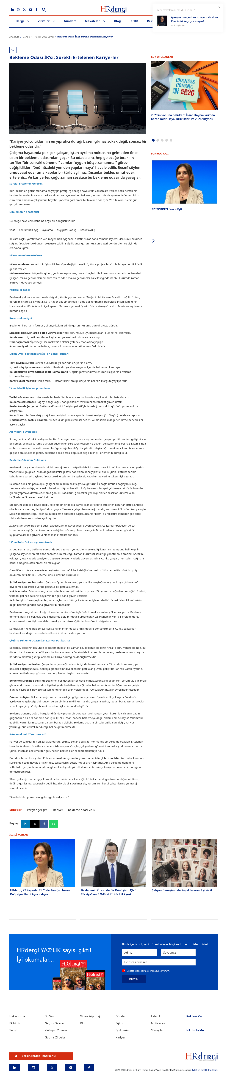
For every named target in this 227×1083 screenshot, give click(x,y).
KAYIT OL (134, 979)
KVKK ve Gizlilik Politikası (205, 1070)
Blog (117, 21)
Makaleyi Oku (177, 25)
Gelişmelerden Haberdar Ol (35, 1056)
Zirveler (44, 21)
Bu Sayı (50, 1016)
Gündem (70, 21)
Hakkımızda (17, 1016)
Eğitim (120, 1023)
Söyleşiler (157, 1030)
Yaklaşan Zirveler (56, 1030)
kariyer (58, 810)
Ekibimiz (14, 1023)
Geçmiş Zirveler (55, 1038)
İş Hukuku (122, 1030)
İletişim (14, 1030)
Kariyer (120, 1038)
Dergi (20, 21)
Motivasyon (159, 1023)
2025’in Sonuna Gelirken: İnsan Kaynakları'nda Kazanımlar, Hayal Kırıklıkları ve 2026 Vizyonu (183, 117)
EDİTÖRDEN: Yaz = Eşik (167, 209)
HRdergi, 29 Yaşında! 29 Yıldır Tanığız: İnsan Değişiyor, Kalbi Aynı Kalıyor (40, 892)
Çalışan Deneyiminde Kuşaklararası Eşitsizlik (182, 890)
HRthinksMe (195, 1030)
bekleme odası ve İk (81, 810)
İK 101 (134, 21)
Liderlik (156, 1016)
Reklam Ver (194, 1016)
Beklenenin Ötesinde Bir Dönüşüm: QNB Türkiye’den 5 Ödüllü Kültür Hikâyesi (108, 892)
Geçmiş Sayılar (54, 1023)
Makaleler (92, 21)
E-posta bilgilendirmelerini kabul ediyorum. (148, 971)
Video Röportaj (90, 1016)
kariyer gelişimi (37, 810)
